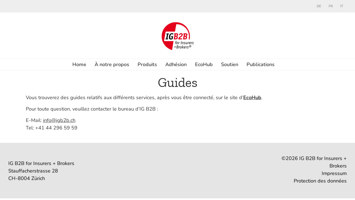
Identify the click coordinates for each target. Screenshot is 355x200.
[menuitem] (319, 6)
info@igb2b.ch (59, 120)
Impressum (334, 173)
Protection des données (320, 181)
